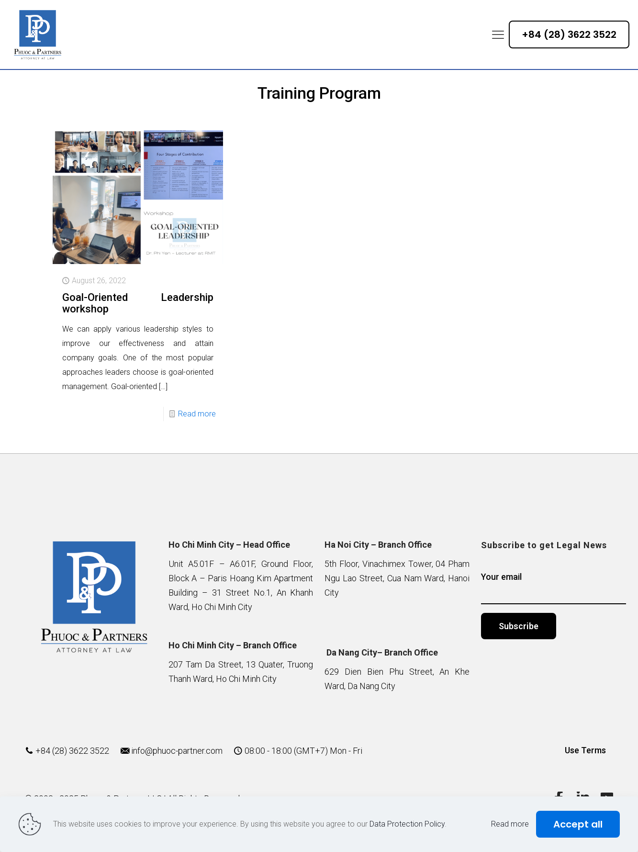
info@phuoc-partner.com (177, 751)
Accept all (578, 824)
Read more (197, 413)
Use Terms (585, 750)
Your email (553, 588)
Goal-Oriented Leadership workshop (137, 303)
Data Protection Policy (407, 824)
